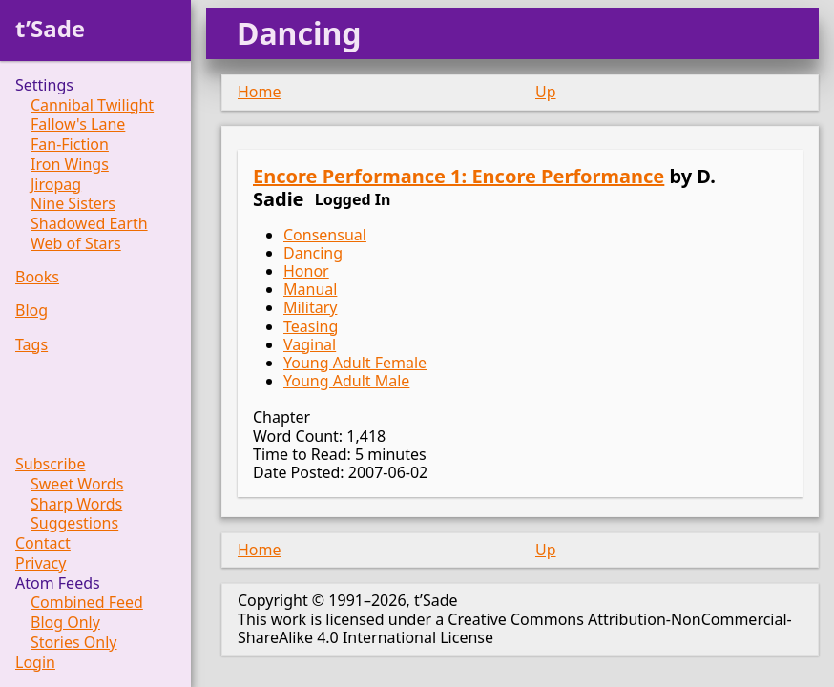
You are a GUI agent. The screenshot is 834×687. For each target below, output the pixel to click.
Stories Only (74, 643)
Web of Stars (76, 244)
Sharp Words (76, 504)
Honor (306, 270)
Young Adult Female (355, 362)
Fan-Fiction (70, 144)
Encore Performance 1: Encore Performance (458, 176)
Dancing (313, 252)
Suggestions (74, 523)
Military (310, 307)
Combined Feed (87, 602)
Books (37, 277)
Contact (43, 543)
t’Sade (50, 28)
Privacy (40, 563)
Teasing (310, 326)
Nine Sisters (73, 204)
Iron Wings (70, 165)
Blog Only (65, 623)
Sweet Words (77, 484)
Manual (310, 289)
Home (259, 91)
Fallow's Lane (78, 124)
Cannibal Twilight (92, 105)
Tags (31, 345)
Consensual (324, 234)
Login (35, 663)
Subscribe (50, 464)
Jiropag (56, 185)
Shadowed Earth (89, 224)
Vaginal (309, 344)
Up (545, 91)
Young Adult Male (346, 380)
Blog (31, 311)
